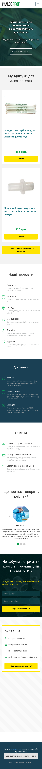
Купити (21, 158)
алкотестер (16, 749)
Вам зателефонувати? (21, 666)
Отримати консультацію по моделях (21, 249)
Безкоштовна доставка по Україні (21, 756)
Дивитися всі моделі (21, 51)
